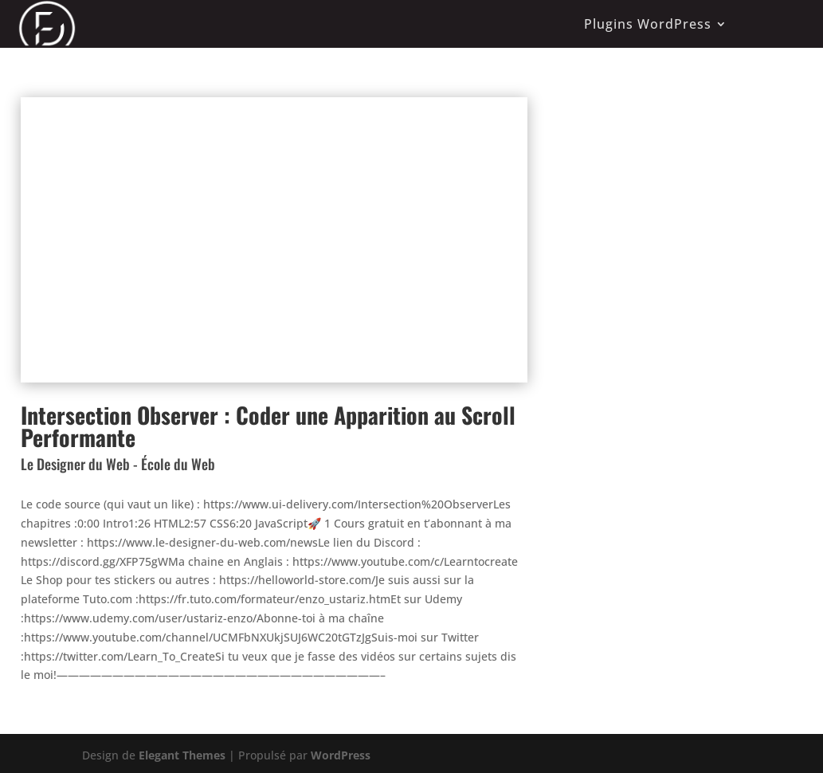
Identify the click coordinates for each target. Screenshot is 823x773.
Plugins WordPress (647, 24)
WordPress (340, 755)
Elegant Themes (182, 755)
